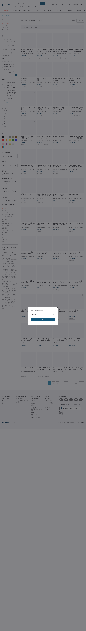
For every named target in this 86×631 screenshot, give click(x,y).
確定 (43, 319)
